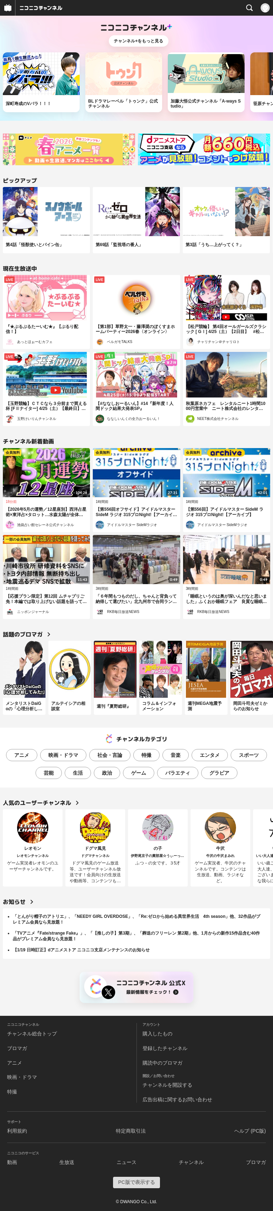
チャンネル (191, 1162)
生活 (78, 773)
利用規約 (17, 1131)
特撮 (146, 755)
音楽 (176, 755)
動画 (12, 1162)
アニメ (21, 755)
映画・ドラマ (63, 755)
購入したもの (157, 1033)
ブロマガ (17, 1048)
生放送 (66, 1162)
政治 (107, 773)
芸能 (49, 773)
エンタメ (210, 755)
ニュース (126, 1162)
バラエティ (177, 773)
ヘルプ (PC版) (250, 1131)
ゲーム (138, 773)
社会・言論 (109, 755)
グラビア (219, 773)
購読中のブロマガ (162, 1063)
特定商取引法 (131, 1131)
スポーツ (249, 755)
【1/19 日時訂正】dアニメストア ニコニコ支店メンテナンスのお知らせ (81, 949)
